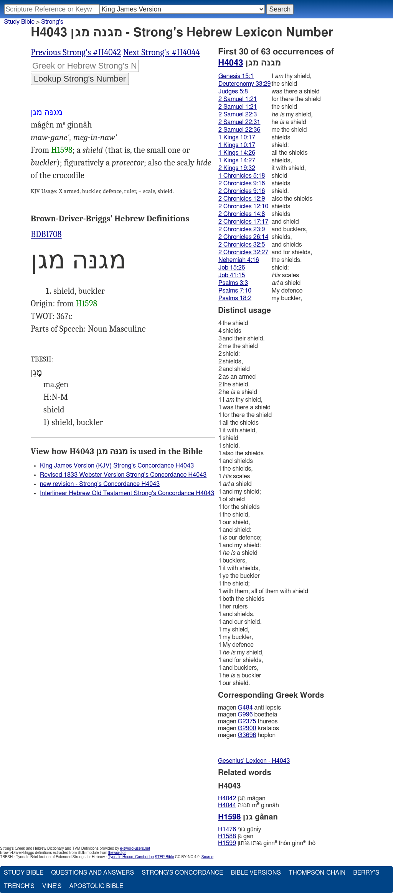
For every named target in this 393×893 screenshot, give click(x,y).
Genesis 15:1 (236, 76)
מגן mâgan (242, 798)
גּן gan (235, 836)
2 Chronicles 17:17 (243, 222)
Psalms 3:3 (233, 283)
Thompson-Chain (317, 873)
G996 (245, 714)
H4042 (227, 798)
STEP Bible (164, 857)
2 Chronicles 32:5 (241, 245)
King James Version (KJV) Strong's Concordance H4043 (117, 466)
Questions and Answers (92, 873)
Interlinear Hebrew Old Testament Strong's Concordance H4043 (127, 493)
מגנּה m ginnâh (248, 805)
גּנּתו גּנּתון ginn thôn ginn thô (266, 843)
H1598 (62, 150)
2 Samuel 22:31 (239, 122)
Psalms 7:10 (234, 291)
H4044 (227, 805)
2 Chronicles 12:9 (241, 199)
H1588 (227, 836)
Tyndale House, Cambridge (131, 857)
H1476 (227, 829)
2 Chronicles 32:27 (243, 252)
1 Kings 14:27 (236, 160)
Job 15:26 (231, 268)
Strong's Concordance (182, 873)
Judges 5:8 (233, 91)
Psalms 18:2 (234, 298)
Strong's (52, 22)
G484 (245, 708)
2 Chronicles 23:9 (241, 229)
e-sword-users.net (135, 848)
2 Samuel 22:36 (239, 130)
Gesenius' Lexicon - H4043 (254, 761)
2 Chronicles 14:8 (241, 214)
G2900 (247, 728)
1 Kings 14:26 (236, 153)
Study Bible (19, 22)
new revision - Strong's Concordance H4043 (100, 484)
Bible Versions (256, 873)
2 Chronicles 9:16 (241, 183)
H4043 (230, 63)
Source (207, 857)
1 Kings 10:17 (236, 137)
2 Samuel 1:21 (237, 99)
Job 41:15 (231, 275)
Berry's (366, 873)
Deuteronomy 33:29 (244, 84)
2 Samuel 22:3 (237, 114)
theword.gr (117, 853)
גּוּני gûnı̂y (239, 829)
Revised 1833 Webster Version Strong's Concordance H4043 (123, 475)
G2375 (247, 721)
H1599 (227, 843)
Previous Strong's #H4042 (76, 52)
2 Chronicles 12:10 (243, 206)
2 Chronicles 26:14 (243, 237)
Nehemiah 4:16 (238, 260)
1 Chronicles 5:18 (241, 176)
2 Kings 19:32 (236, 168)
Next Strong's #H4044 (161, 52)
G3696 (247, 735)
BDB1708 (46, 234)
